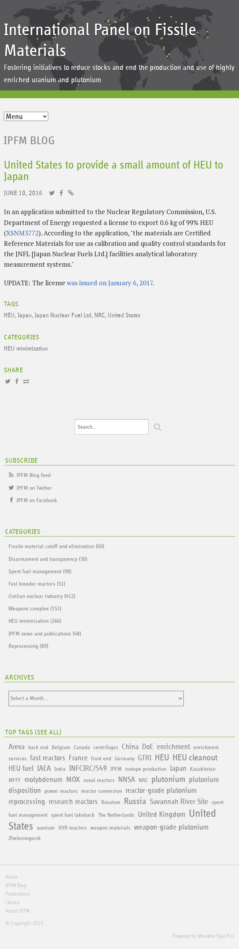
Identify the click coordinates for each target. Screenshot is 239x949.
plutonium (168, 779)
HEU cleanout (195, 757)
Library (12, 902)
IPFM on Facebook (37, 500)
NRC (99, 315)
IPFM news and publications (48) (44, 634)
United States (124, 315)
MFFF (14, 780)
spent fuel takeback (73, 815)
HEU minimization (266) (34, 621)
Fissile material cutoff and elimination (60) (56, 546)
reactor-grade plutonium (161, 790)
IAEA (44, 768)
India (60, 769)
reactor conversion (101, 791)
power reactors (61, 791)
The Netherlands (116, 815)
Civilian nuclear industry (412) (41, 596)
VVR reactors (72, 828)
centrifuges (105, 747)
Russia (135, 801)
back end (38, 747)
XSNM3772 (22, 232)
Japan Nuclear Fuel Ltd (63, 315)
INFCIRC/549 (88, 768)
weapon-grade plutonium (171, 827)
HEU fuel (21, 768)
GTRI (144, 758)
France (78, 758)
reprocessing (26, 802)
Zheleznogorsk (24, 838)
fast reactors (47, 758)
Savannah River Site (179, 802)
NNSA (126, 780)
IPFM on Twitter (34, 488)
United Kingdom (161, 814)
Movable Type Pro (216, 936)
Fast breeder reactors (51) (36, 584)
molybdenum (43, 780)
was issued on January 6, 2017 (110, 282)
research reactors (73, 802)
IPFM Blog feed (34, 475)
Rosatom (110, 802)
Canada (82, 747)
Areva (16, 747)
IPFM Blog (29, 141)
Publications (17, 894)
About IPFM (17, 911)
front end (101, 759)
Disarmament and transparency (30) (47, 559)
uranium (46, 828)
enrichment (173, 747)
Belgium (61, 747)
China (130, 747)
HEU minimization (26, 349)
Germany (124, 759)
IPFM (116, 769)
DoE (147, 747)
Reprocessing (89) (28, 646)
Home (11, 877)
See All (48, 732)
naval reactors (99, 780)
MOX (73, 780)
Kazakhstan (202, 769)
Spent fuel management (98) (39, 571)
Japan (25, 315)
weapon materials (110, 828)
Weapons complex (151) (34, 609)
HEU (9, 315)
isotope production (145, 769)
